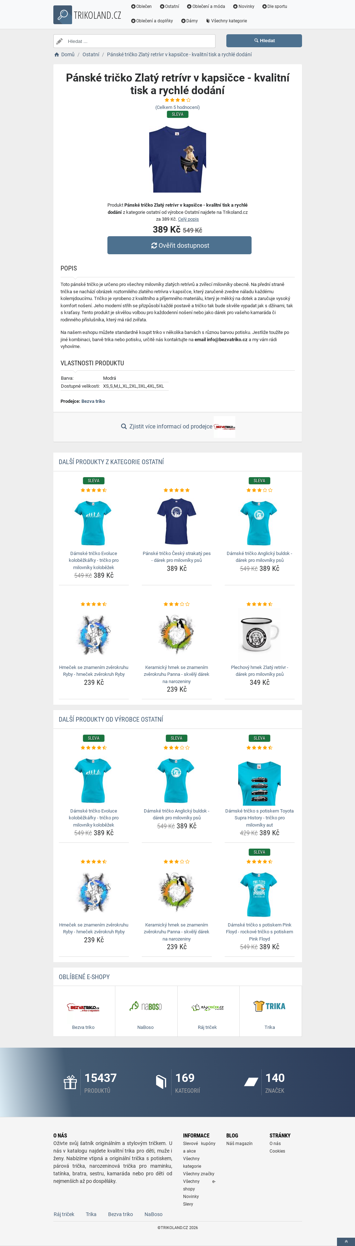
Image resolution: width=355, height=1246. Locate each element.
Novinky (243, 6)
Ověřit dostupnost (179, 245)
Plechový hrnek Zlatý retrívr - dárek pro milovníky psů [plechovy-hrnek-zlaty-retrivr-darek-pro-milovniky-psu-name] (259, 671)
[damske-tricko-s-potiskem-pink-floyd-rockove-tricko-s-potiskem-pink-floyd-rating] (259, 862)
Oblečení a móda (205, 6)
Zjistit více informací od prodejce (177, 427)
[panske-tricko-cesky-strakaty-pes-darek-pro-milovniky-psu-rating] (177, 490)
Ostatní (169, 6)
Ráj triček (64, 1214)
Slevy (188, 1204)
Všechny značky (198, 1173)
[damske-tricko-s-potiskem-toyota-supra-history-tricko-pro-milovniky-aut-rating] (259, 748)
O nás (275, 1143)
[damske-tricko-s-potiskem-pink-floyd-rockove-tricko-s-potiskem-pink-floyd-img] (259, 893)
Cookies (277, 1151)
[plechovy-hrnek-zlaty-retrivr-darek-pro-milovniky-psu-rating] (259, 604)
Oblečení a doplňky (151, 20)
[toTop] (346, 1242)
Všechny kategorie (226, 20)
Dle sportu (275, 6)
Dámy (189, 20)
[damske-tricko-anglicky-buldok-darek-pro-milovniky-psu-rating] (259, 490)
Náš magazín (239, 1143)
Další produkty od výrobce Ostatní (111, 719)
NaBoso (154, 1214)
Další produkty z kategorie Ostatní (111, 462)
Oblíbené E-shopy (84, 977)
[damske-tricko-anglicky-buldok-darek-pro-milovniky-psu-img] (259, 521)
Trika (91, 1214)
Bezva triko (93, 401)
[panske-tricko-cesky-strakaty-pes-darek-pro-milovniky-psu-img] (177, 521)
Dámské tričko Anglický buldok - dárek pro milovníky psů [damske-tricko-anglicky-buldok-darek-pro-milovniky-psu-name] (259, 557)
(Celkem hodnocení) (177, 107)
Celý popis (188, 219)
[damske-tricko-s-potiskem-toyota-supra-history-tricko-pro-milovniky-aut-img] (259, 779)
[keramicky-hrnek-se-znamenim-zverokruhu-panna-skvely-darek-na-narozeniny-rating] (177, 604)
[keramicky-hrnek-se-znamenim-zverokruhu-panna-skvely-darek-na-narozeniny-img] (177, 635)
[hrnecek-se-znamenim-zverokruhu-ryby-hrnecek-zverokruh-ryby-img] (94, 635)
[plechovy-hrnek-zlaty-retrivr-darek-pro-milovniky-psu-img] (259, 635)
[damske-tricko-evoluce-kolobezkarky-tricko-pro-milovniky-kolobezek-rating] (94, 490)
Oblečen (141, 6)
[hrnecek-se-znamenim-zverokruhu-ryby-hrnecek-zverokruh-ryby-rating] (94, 604)
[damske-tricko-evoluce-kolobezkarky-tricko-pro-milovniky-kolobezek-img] (94, 521)
